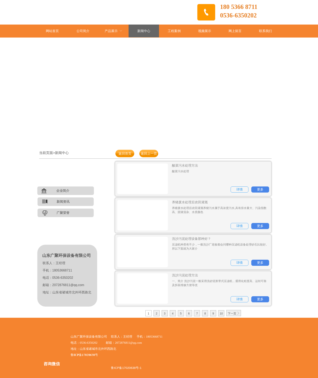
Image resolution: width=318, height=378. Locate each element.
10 (221, 313)
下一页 (234, 313)
